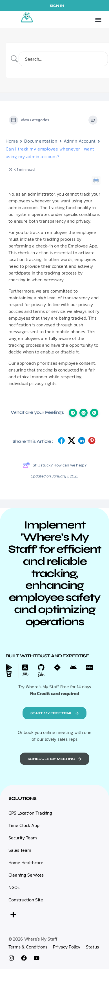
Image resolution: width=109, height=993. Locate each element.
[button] (98, 20)
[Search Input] (63, 59)
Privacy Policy (66, 947)
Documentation (40, 141)
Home (12, 141)
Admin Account (80, 141)
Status (92, 947)
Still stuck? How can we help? (54, 465)
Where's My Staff (40, 939)
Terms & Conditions (27, 947)
